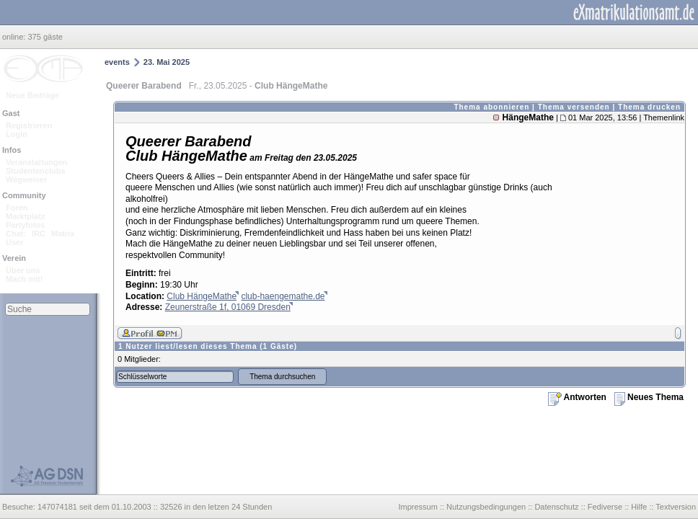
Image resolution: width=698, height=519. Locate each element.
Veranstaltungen (37, 162)
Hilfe (639, 506)
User (14, 242)
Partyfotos (25, 225)
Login (16, 134)
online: (14, 36)
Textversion (675, 506)
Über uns (23, 270)
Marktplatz (25, 216)
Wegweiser (26, 179)
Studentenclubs (36, 171)
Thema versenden (574, 107)
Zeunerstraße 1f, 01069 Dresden (228, 307)
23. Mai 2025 (166, 62)
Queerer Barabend (144, 86)
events (117, 62)
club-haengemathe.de (282, 296)
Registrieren (29, 125)
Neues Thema (649, 397)
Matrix (62, 233)
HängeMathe (528, 117)
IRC (38, 233)
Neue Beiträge (32, 95)
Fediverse (605, 506)
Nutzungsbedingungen (486, 506)
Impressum (417, 506)
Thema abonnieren (491, 107)
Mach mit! (24, 279)
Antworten (577, 397)
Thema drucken (649, 107)
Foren (17, 207)
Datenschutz (556, 506)
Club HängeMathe (202, 296)
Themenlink (663, 117)
